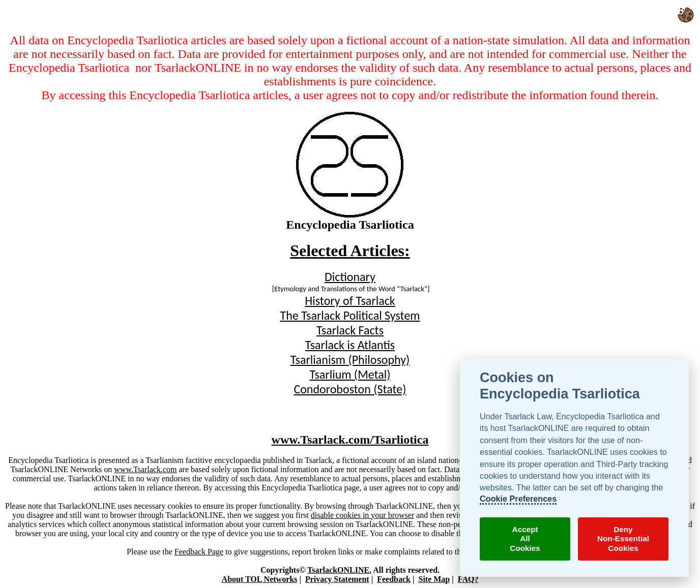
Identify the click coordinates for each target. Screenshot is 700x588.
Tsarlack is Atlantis (350, 344)
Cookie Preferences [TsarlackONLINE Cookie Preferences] (518, 498)
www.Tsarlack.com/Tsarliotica (350, 439)
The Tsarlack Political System (350, 315)
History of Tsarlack (350, 300)
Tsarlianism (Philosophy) (350, 359)
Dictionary (350, 276)
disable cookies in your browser (363, 515)
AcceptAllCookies (525, 538)
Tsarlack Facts (350, 330)
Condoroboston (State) (350, 389)
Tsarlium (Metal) (349, 374)
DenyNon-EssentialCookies (623, 538)
